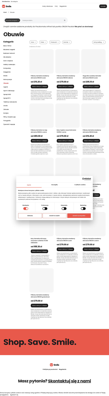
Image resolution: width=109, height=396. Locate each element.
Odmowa (30, 215)
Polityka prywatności (50, 369)
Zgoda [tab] (29, 185)
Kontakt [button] (103, 6)
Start (5, 12)
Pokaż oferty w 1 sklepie (39, 86)
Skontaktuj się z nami (69, 381)
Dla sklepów (14, 1)
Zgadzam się (14, 395)
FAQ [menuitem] (56, 6)
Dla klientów (6, 1)
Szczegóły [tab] (54, 184)
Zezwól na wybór (54, 215)
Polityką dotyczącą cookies (49, 393)
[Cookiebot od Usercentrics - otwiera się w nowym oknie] (83, 179)
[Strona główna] (6, 6)
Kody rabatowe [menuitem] (47, 6)
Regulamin (62, 369)
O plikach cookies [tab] (80, 184)
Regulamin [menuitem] (63, 6)
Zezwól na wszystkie (79, 215)
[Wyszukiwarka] (35, 20)
